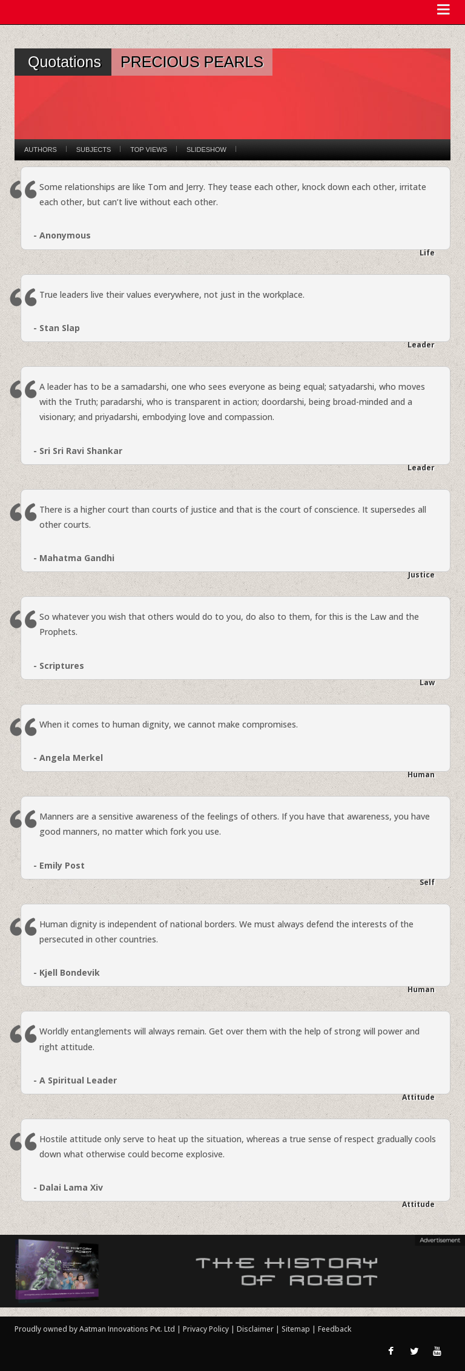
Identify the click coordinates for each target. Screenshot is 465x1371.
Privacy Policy (207, 1329)
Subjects (93, 149)
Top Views (148, 149)
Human (421, 774)
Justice (421, 575)
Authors (40, 149)
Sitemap (297, 1329)
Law (427, 682)
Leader (421, 345)
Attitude (418, 1097)
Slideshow (206, 149)
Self (427, 882)
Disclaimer (255, 1329)
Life (427, 253)
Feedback (334, 1329)
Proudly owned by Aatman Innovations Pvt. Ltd (95, 1329)
